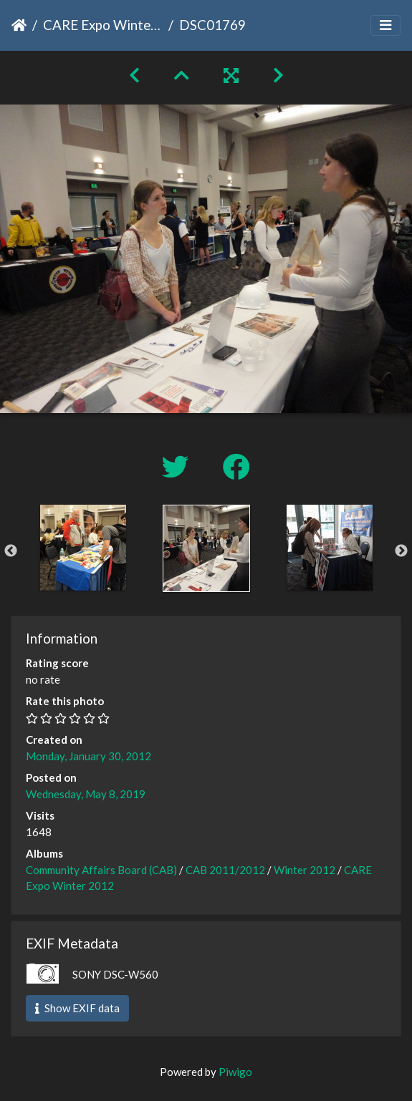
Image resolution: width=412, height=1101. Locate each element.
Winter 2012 (304, 869)
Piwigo (235, 1071)
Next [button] (401, 551)
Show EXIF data (77, 1007)
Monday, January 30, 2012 (88, 756)
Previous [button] (11, 551)
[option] (83, 548)
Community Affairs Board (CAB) (101, 869)
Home (19, 25)
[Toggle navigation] (385, 25)
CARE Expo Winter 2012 (103, 24)
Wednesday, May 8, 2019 (85, 793)
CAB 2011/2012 (225, 869)
